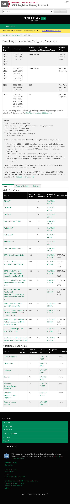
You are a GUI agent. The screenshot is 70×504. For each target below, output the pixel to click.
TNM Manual (7, 430)
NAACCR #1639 (43, 384)
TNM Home (6, 35)
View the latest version (51, 31)
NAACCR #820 (43, 403)
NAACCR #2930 (51, 290)
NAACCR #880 (51, 229)
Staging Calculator (10, 433)
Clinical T (7, 201)
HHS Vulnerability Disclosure (15, 476)
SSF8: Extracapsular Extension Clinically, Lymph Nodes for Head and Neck (15, 312)
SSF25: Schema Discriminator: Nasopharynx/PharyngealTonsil (15, 339)
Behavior (7, 377)
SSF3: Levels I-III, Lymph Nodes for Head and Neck (13, 263)
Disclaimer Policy (11, 469)
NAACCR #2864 (51, 330)
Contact (6, 441)
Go (60, 11)
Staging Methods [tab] (22, 186)
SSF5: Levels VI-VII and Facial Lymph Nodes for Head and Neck (15, 282)
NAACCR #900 (51, 242)
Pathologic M (9, 241)
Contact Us (9, 465)
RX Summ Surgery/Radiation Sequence (10, 395)
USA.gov (8, 488)
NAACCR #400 (43, 364)
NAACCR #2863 (51, 320)
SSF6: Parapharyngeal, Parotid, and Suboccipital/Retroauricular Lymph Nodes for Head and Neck (14, 294)
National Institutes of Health (14, 483)
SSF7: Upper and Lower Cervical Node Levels (13, 304)
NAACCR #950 (51, 209)
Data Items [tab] (8, 186)
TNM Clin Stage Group (12, 221)
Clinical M (7, 214)
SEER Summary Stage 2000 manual (38, 113)
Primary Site (8, 363)
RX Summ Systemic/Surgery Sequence (10, 386)
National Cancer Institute (13, 486)
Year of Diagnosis (10, 356)
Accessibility (9, 472)
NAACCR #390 (43, 357)
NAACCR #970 (51, 222)
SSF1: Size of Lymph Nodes (14, 255)
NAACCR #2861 (51, 304)
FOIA (6, 474)
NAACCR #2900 (51, 263)
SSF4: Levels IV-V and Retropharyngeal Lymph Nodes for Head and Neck (13, 273)
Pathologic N (8, 235)
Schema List (16, 35)
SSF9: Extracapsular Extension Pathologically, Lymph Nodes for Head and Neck (15, 322)
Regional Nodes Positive (10, 403)
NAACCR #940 (51, 202)
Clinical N (7, 208)
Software (6, 437)
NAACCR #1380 (43, 394)
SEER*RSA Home (11, 462)
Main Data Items (12, 190)
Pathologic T (8, 228)
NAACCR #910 (51, 249)
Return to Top (11, 446)
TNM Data (35, 18)
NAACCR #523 (43, 378)
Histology (7, 370)
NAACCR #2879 (51, 339)
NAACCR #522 (43, 371)
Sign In (67, 2)
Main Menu (10, 26)
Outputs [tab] (36, 186)
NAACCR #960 (51, 215)
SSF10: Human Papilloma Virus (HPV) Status (13, 330)
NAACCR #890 (51, 236)
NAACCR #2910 (51, 272)
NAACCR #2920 (51, 281)
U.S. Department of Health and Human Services (21, 481)
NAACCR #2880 (51, 256)
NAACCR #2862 (51, 311)
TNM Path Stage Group (12, 248)
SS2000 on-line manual (25, 177)
